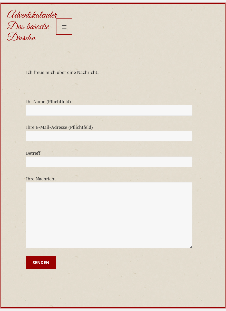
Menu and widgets (64, 26)
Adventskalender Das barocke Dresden (31, 26)
